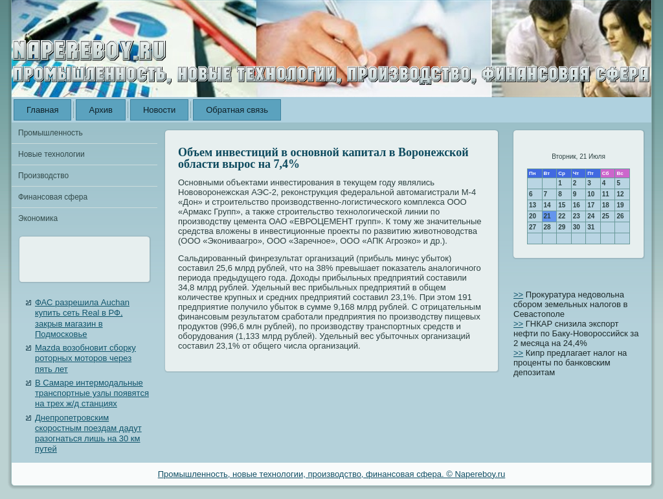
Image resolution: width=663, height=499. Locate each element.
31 (590, 227)
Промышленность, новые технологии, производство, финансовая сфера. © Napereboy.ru (332, 474)
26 (620, 216)
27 (532, 227)
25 (605, 216)
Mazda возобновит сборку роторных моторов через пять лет (85, 358)
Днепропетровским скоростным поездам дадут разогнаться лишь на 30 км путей (88, 433)
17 (590, 205)
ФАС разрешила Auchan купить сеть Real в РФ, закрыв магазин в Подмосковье (82, 318)
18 (605, 205)
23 (576, 216)
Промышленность (50, 132)
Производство (43, 175)
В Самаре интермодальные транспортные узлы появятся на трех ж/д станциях (92, 393)
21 (547, 216)
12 (620, 194)
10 (590, 194)
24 (590, 216)
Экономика (38, 218)
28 (547, 227)
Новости (159, 110)
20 (532, 216)
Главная (42, 110)
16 (576, 205)
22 (561, 216)
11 (605, 194)
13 (532, 205)
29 (561, 227)
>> (518, 294)
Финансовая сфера (52, 197)
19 (620, 205)
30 (576, 227)
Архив (100, 110)
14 (547, 205)
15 (561, 205)
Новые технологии (51, 154)
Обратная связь (237, 110)
